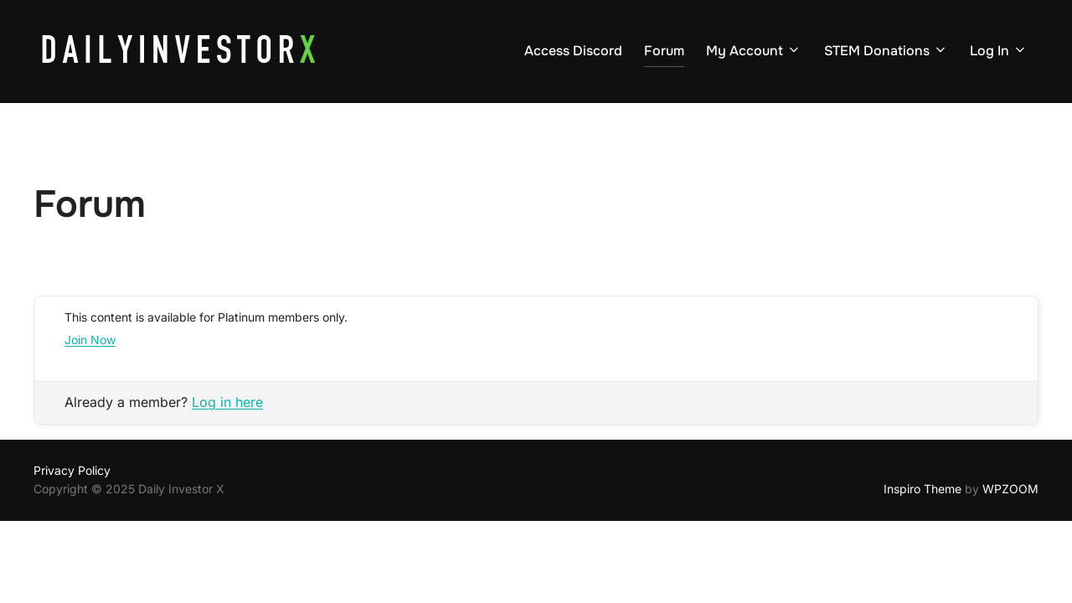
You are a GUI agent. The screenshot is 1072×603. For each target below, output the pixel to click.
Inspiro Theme (922, 489)
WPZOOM (1010, 489)
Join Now (90, 339)
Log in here (227, 402)
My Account (753, 50)
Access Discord (573, 50)
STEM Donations (886, 50)
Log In (999, 50)
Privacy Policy (72, 470)
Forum (664, 50)
